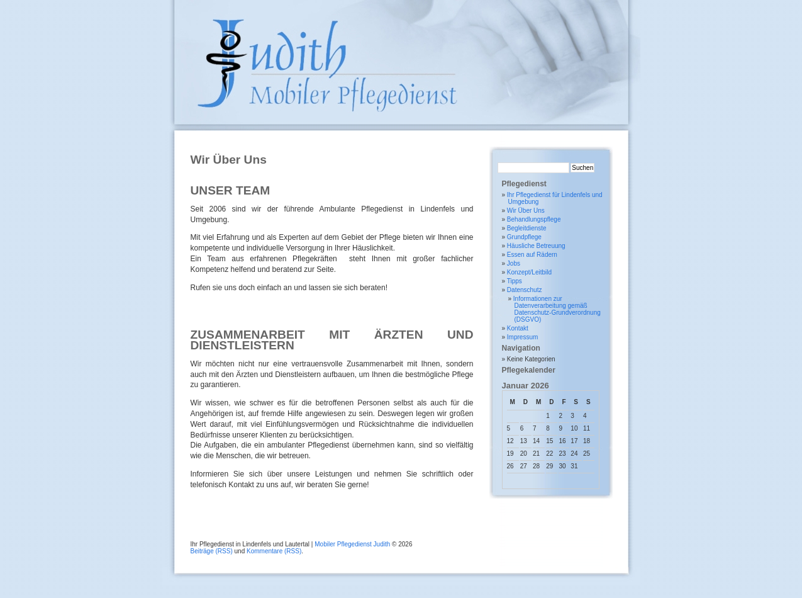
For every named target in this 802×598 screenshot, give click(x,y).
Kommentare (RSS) (274, 551)
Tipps (514, 281)
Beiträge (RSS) (212, 551)
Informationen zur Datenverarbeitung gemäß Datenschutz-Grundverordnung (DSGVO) (557, 309)
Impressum (522, 337)
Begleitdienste (527, 228)
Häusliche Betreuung (536, 245)
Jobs (513, 263)
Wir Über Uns (526, 210)
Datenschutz (524, 289)
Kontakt (517, 328)
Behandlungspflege (534, 219)
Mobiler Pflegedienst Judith (352, 544)
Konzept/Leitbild (529, 272)
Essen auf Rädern (532, 254)
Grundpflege (524, 237)
